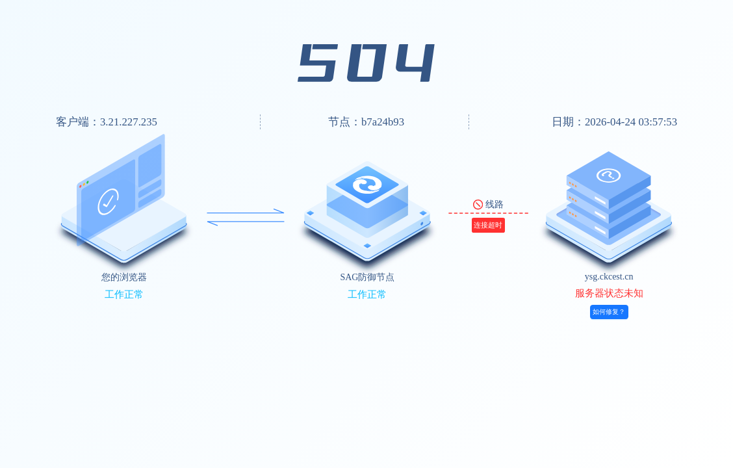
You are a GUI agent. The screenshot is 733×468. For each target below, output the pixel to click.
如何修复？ (609, 311)
